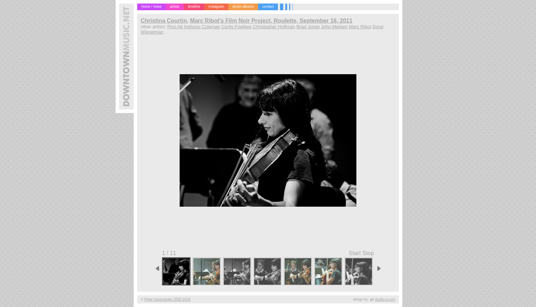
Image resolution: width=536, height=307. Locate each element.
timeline (194, 6)
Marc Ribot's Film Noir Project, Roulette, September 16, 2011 (271, 21)
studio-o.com (385, 299)
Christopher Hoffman (274, 26)
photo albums (243, 6)
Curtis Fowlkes (236, 26)
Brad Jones (308, 26)
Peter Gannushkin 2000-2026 (167, 299)
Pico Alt (174, 26)
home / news (151, 6)
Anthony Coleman (201, 26)
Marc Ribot (360, 26)
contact (268, 6)
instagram (216, 6)
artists (175, 6)
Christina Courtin (164, 21)
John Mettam (334, 26)
